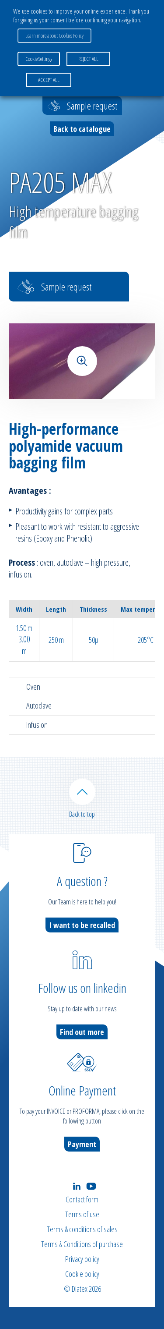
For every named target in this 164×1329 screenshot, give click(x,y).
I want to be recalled (82, 925)
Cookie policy (82, 1274)
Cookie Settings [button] (38, 59)
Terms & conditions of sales (82, 1229)
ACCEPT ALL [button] (48, 80)
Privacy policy (82, 1259)
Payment (82, 1144)
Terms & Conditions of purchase (82, 1244)
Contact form (82, 1199)
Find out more (82, 1032)
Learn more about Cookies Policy (54, 35)
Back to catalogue (82, 129)
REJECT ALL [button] (88, 59)
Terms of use (82, 1214)
